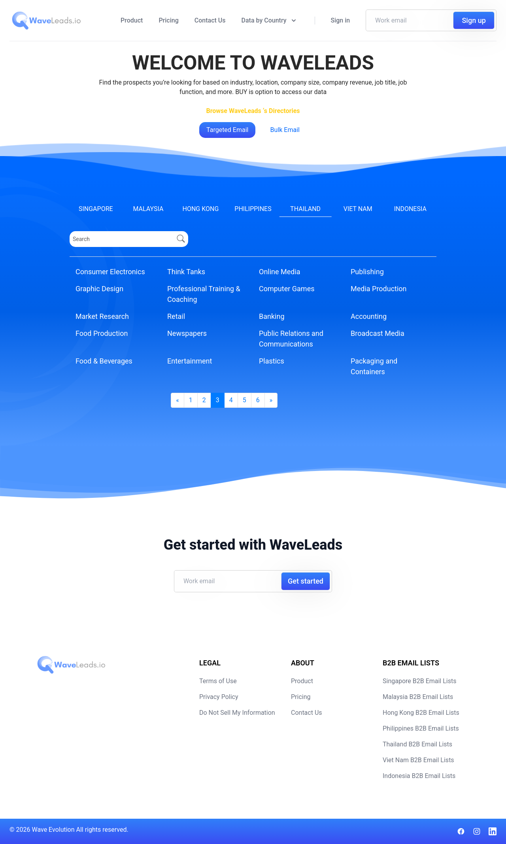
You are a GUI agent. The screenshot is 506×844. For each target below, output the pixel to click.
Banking (272, 316)
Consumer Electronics (110, 272)
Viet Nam (358, 209)
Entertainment (189, 361)
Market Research (102, 316)
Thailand (305, 209)
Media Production (379, 288)
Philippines (252, 209)
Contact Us (210, 20)
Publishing (367, 272)
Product (132, 20)
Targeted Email (227, 130)
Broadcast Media (377, 333)
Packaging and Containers (374, 366)
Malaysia (148, 209)
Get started (305, 581)
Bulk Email (285, 130)
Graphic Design (99, 288)
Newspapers (187, 333)
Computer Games (286, 288)
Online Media (279, 272)
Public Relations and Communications (291, 338)
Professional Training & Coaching (203, 293)
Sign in (340, 20)
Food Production (102, 333)
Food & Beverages (104, 361)
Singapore (96, 209)
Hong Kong (201, 209)
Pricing (168, 20)
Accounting (369, 316)
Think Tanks (186, 272)
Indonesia (410, 209)
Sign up (473, 20)
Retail (176, 316)
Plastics (271, 361)
